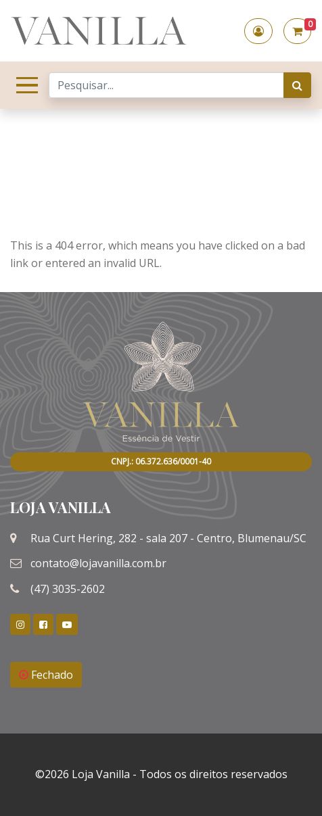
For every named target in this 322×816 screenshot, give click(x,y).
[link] (20, 624)
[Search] (166, 85)
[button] (258, 31)
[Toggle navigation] (24, 85)
